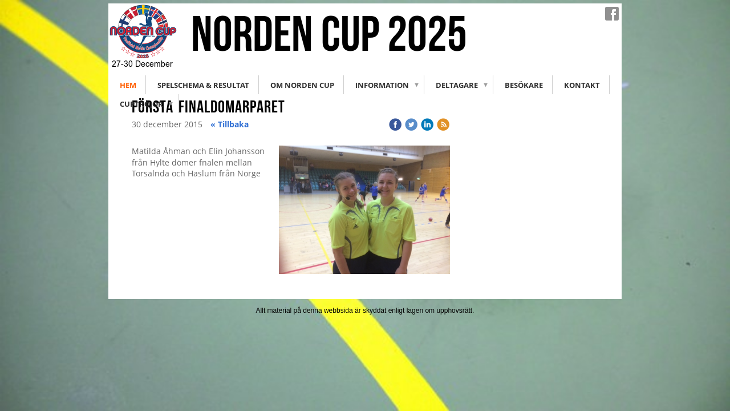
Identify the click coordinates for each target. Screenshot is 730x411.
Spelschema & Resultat (203, 85)
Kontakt (582, 85)
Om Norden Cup (302, 85)
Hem (128, 85)
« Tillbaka (229, 124)
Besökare (524, 85)
